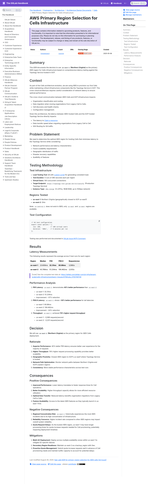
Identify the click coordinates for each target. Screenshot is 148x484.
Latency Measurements (133, 53)
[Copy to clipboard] (99, 221)
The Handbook (35, 10)
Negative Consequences (133, 70)
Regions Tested (130, 44)
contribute (72, 464)
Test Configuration (131, 47)
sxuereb (61, 53)
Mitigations (128, 73)
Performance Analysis (132, 56)
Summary (126, 30)
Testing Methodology (131, 38)
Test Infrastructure (131, 41)
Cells (95, 10)
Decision (126, 59)
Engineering (48, 10)
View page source (131, 10)
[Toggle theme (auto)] (125, 3)
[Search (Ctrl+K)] (138, 3)
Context (126, 33)
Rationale (127, 61)
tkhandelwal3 (45, 53)
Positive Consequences (133, 67)
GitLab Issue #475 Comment (74, 239)
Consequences (129, 64)
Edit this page (129, 12)
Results (126, 50)
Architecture (59, 10)
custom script (59, 175)
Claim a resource (50, 120)
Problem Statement (130, 36)
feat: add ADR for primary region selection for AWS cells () (80, 460)
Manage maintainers (132, 15)
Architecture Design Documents (79, 10)
